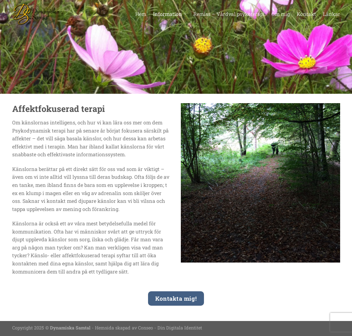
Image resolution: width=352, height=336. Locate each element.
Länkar (331, 14)
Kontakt (306, 14)
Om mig (280, 14)
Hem (140, 14)
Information (169, 14)
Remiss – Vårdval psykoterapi (229, 14)
